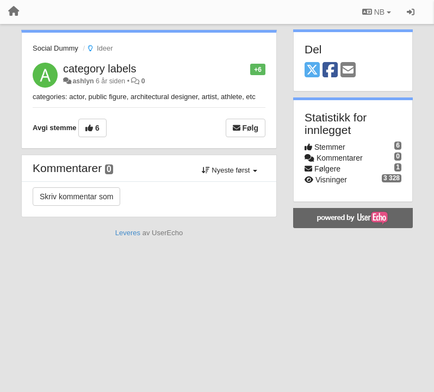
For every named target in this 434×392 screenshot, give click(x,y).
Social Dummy (55, 48)
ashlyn (83, 81)
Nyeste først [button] (229, 170)
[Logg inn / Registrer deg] (410, 12)
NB (376, 12)
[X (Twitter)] (312, 70)
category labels (100, 69)
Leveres (127, 233)
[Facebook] (330, 70)
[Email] (348, 70)
